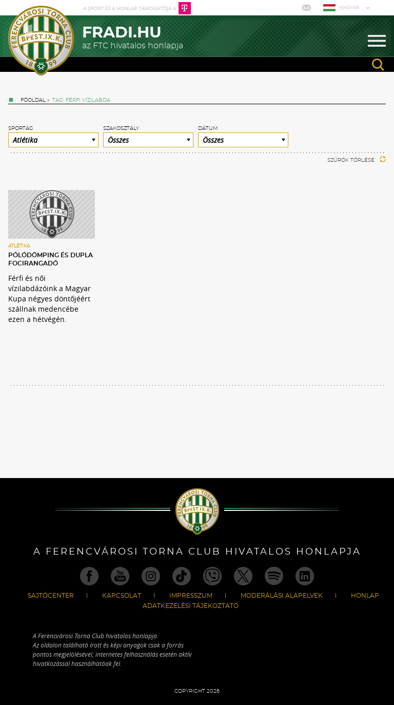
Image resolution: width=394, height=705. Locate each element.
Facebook (89, 576)
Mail (307, 7)
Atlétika (19, 246)
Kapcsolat (121, 596)
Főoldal (33, 100)
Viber (212, 576)
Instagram (151, 576)
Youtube (120, 576)
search (378, 64)
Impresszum (190, 596)
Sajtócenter (51, 596)
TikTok (181, 576)
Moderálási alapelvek (282, 596)
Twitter (243, 576)
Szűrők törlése (356, 160)
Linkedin (305, 576)
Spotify (274, 576)
